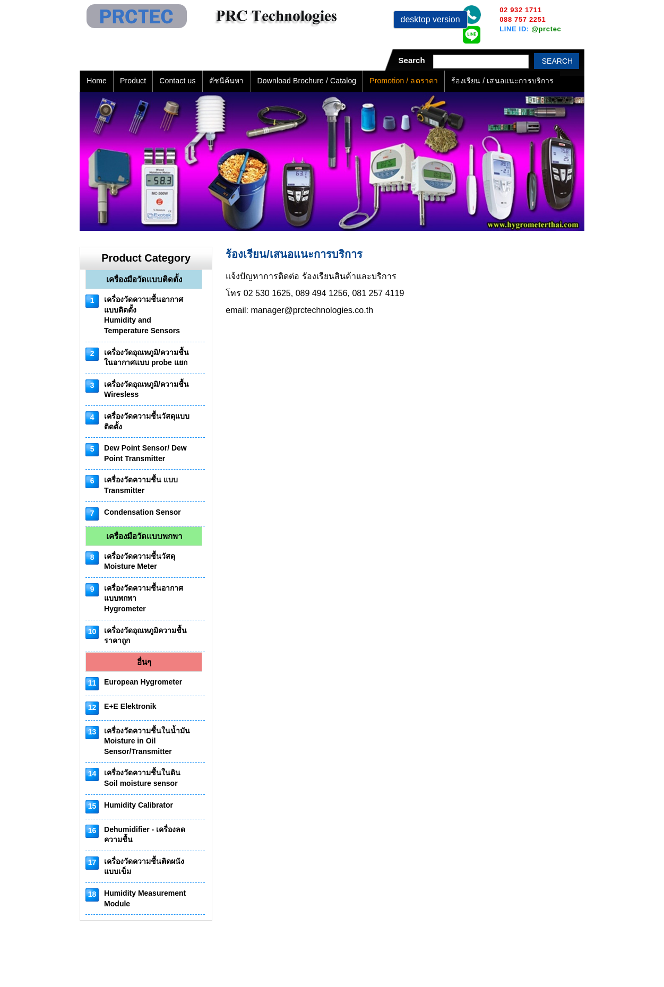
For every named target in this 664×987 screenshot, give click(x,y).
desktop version (430, 19)
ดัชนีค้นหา (226, 80)
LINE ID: (530, 29)
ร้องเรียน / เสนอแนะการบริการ (502, 80)
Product (133, 80)
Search (557, 61)
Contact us (177, 80)
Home (97, 80)
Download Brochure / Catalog (307, 80)
